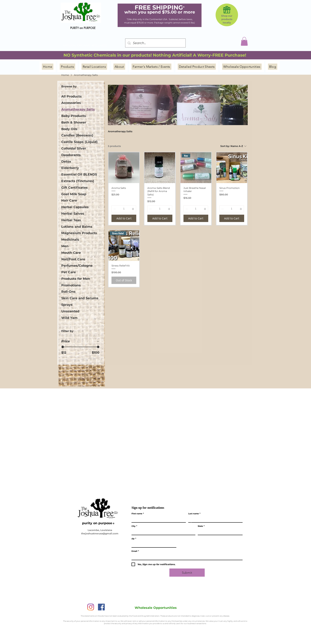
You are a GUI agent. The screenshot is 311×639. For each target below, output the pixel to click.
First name (138, 514)
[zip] (153, 544)
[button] (244, 41)
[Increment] (133, 209)
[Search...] (155, 43)
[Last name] (214, 519)
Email (135, 551)
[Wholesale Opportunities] (156, 608)
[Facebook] (101, 607)
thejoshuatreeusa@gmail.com (99, 533)
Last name (194, 514)
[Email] (186, 557)
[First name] (157, 519)
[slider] (62, 347)
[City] (162, 532)
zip (134, 539)
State (201, 526)
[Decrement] (114, 209)
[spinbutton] (123, 209)
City (134, 526)
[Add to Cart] (123, 218)
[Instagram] (90, 607)
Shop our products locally (226, 19)
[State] (219, 532)
